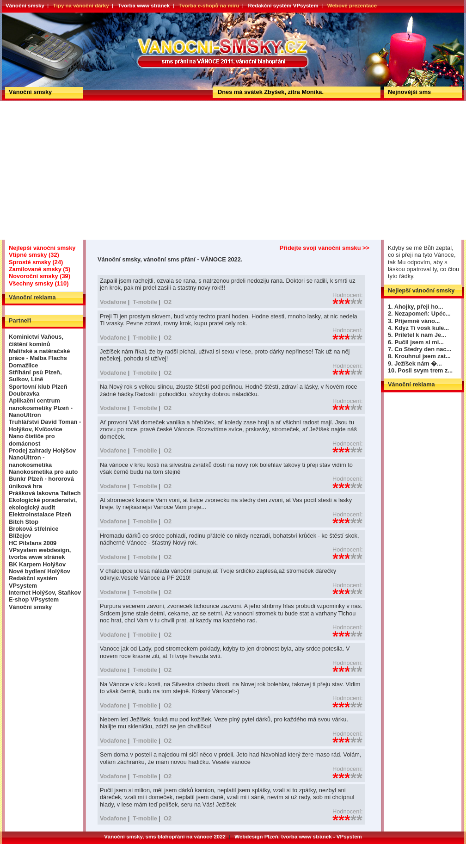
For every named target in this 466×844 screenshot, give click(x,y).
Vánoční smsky (25, 5)
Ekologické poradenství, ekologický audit (43, 503)
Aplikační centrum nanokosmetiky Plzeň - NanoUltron (41, 407)
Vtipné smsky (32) (34, 254)
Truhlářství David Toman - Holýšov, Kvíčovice (45, 425)
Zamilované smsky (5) (39, 269)
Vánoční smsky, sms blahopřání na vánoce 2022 (165, 836)
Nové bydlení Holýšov (39, 571)
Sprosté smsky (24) (36, 262)
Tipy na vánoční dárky (81, 5)
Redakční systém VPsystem (283, 5)
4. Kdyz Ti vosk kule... (418, 327)
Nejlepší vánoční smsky (42, 247)
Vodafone (113, 301)
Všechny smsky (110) (38, 283)
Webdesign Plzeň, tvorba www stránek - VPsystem (298, 836)
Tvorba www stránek (144, 5)
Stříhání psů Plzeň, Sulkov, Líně (35, 376)
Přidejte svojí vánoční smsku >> (324, 247)
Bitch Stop (23, 521)
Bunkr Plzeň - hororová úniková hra (41, 482)
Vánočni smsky (30, 606)
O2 (168, 301)
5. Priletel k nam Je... (417, 334)
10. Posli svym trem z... (420, 370)
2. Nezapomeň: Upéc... (419, 313)
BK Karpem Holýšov (37, 564)
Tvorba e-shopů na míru (208, 5)
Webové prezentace (352, 5)
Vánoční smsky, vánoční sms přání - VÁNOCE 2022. (36, 15)
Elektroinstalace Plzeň (40, 514)
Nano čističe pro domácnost (32, 440)
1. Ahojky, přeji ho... (415, 306)
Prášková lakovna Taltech (45, 493)
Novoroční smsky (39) (39, 276)
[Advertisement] (233, 170)
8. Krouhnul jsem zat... (419, 356)
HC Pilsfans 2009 (32, 543)
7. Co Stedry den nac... (419, 349)
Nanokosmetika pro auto (43, 471)
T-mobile (145, 301)
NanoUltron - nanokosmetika (30, 461)
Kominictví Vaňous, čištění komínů (36, 340)
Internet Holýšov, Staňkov (45, 592)
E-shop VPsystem (34, 599)
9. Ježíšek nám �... (415, 363)
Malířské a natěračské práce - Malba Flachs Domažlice (39, 358)
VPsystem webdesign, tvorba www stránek (40, 553)
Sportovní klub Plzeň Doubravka (38, 390)
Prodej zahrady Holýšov (42, 450)
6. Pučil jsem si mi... (416, 342)
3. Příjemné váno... (414, 320)
